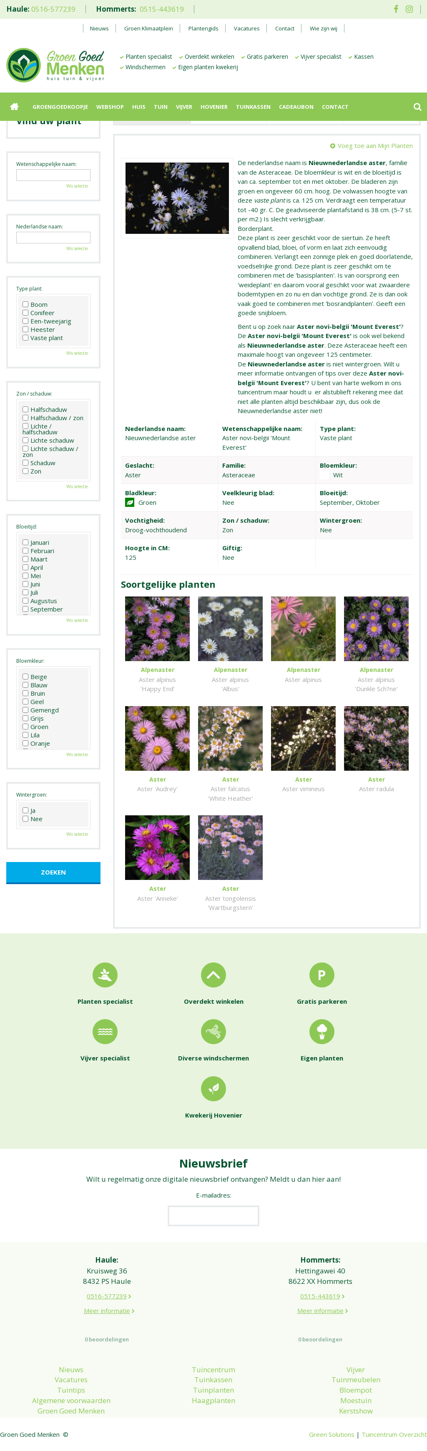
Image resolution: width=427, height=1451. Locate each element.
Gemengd (41, 710)
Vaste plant (43, 338)
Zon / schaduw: (34, 393)
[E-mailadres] (213, 1215)
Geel (33, 701)
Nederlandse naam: (39, 226)
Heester (39, 329)
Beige (35, 676)
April (33, 567)
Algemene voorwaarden (71, 1400)
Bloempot (355, 1390)
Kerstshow (356, 1411)
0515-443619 (162, 9)
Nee (33, 819)
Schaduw (39, 463)
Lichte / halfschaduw (40, 429)
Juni (31, 584)
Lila (31, 735)
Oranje (36, 743)
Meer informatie (107, 1310)
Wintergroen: (31, 794)
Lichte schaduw (48, 440)
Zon (32, 471)
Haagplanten (213, 1400)
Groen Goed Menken (71, 1411)
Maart (35, 559)
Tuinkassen (213, 1379)
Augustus (40, 601)
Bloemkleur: (30, 660)
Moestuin (356, 1400)
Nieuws (71, 1369)
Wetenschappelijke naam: (46, 164)
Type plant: (29, 288)
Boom (35, 304)
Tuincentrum (213, 1369)
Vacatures (71, 1379)
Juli (30, 592)
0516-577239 (53, 9)
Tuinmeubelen (356, 1379)
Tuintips (71, 1390)
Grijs (33, 718)
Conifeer (39, 313)
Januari (36, 542)
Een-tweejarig (47, 321)
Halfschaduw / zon (53, 418)
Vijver (356, 1369)
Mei (32, 576)
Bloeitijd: (26, 526)
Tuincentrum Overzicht (394, 1434)
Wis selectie (77, 186)
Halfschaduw (45, 409)
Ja (29, 810)
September (43, 609)
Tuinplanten (213, 1390)
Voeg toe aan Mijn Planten (375, 145)
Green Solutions (331, 1434)
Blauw (35, 685)
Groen (35, 726)
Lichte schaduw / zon (50, 451)
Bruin (34, 693)
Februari (38, 551)
